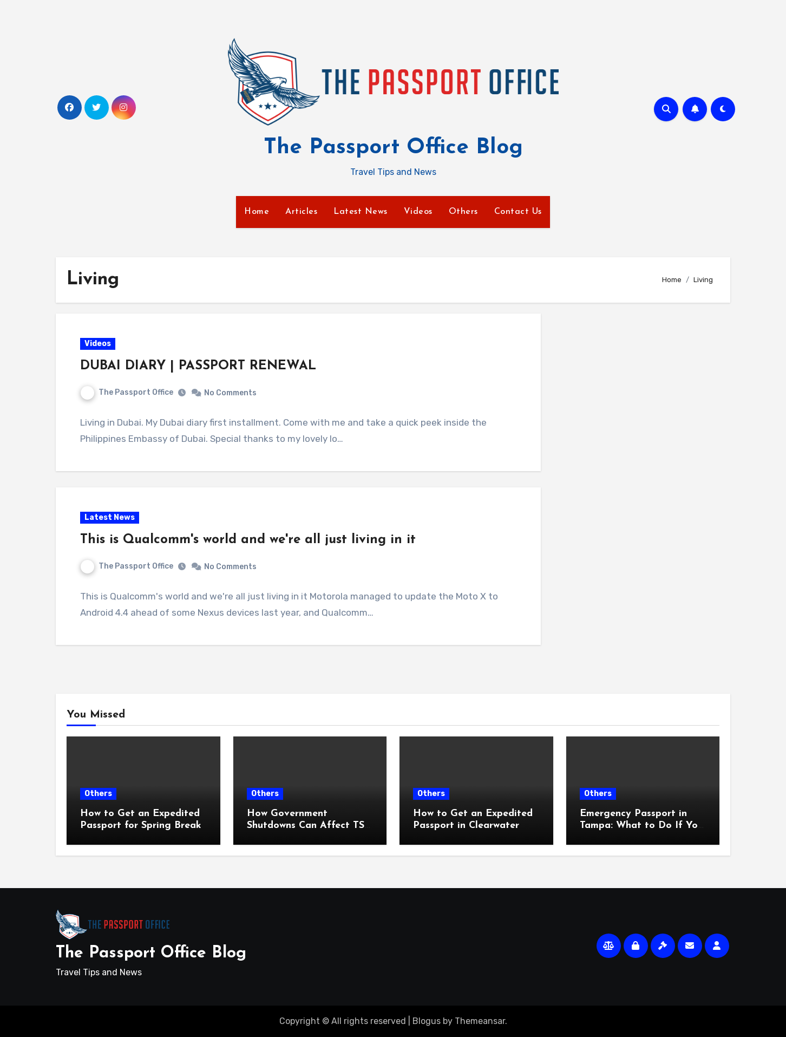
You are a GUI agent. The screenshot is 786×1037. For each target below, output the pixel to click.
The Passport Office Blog (393, 148)
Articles (301, 211)
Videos (418, 211)
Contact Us (518, 211)
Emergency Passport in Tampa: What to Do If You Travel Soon (641, 825)
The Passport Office (127, 392)
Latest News (360, 211)
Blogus (426, 1021)
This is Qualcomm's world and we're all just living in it (248, 539)
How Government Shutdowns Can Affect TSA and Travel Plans (309, 825)
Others (463, 211)
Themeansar (480, 1021)
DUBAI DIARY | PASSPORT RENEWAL (198, 366)
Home (256, 211)
